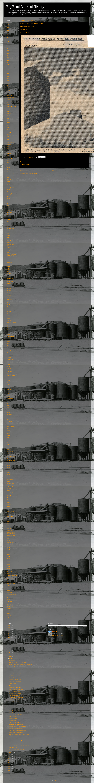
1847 (8, 24)
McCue (8, 366)
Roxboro (8, 493)
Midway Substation (11, 375)
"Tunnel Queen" (12, 683)
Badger (8, 125)
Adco (8, 92)
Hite (7, 306)
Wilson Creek (10, 606)
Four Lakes (9, 260)
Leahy (8, 339)
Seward (8, 519)
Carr (8, 165)
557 (7, 71)
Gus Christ (9, 288)
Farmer (8, 252)
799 (7, 75)
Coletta (8, 181)
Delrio (8, 214)
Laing (8, 331)
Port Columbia (10, 447)
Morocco (9, 394)
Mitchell (8, 378)
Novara (8, 419)
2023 (9, 631)
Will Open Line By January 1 (15, 693)
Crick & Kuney (10, 200)
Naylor (8, 405)
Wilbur (8, 603)
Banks (8, 127)
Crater (8, 196)
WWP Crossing (10, 618)
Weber (8, 590)
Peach (8, 444)
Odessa (8, 424)
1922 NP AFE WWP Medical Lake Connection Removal (21, 705)
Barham (8, 129)
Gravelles (9, 283)
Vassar (8, 562)
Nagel (8, 403)
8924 (8, 82)
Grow (8, 286)
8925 (8, 83)
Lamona (8, 334)
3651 (8, 53)
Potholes (9, 449)
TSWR (8, 558)
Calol (8, 162)
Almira (8, 104)
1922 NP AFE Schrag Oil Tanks (16, 728)
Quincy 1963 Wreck (11, 460)
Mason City (9, 362)
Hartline (8, 297)
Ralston (8, 463)
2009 (9, 774)
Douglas (8, 230)
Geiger (8, 268)
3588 (8, 52)
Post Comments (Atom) (31, 173)
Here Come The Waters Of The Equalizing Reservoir (20, 745)
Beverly (8, 136)
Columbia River (10, 185)
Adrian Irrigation (10, 97)
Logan (8, 347)
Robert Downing (10, 483)
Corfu (8, 191)
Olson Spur (9, 428)
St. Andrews (9, 537)
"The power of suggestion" (15, 681)
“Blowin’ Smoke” (12, 712)
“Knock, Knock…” (13, 708)
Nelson (8, 407)
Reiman (8, 470)
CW (7, 203)
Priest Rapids (10, 451)
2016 (9, 760)
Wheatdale (9, 597)
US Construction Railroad (10, 560)
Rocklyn (8, 490)
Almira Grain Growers (11, 106)
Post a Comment (26, 164)
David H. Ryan (10, 210)
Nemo (8, 410)
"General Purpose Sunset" (15, 670)
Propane (8, 453)
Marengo (9, 361)
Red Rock (9, 469)
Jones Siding (9, 320)
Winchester (9, 608)
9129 (8, 85)
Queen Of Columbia (11, 456)
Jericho (8, 318)
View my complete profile (57, 635)
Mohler (8, 380)
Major (8, 354)
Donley (8, 224)
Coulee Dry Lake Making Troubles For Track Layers (20, 664)
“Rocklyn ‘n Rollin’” (13, 720)
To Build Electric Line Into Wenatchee (17, 726)
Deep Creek (9, 212)
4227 (8, 67)
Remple (8, 472)
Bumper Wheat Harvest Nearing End (17, 741)
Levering (9, 341)
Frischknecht (9, 262)
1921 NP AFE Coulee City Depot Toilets (18, 662)
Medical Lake (10, 371)
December (11, 639)
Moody (8, 391)
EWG (8, 249)
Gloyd (8, 271)
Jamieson (9, 311)
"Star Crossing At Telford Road (15, 668)
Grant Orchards (10, 281)
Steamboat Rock (10, 542)
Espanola (9, 247)
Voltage (8, 566)
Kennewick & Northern (12, 322)
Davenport (9, 208)
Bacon (8, 123)
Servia (8, 518)
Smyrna (8, 526)
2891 (8, 36)
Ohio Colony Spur (11, 426)
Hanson (8, 293)
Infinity (10, 685)
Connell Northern (10, 187)
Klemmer (9, 325)
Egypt (8, 237)
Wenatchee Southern (11, 594)
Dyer (8, 233)
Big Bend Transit (10, 142)
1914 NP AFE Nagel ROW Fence (16, 703)
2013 (9, 766)
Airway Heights (10, 100)
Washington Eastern (11, 577)
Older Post (84, 170)
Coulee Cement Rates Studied (15, 732)
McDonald (9, 368)
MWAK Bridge (12, 660)
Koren (8, 327)
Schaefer (9, 504)
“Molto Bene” (12, 707)
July (10, 648)
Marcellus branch (10, 359)
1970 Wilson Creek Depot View (16, 689)
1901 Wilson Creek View (14, 691)
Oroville (8, 431)
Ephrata (8, 242)
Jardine (8, 315)
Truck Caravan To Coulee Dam (16, 699)
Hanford (8, 292)
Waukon (8, 585)
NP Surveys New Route (14, 701)
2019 (9, 754)
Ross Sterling (10, 492)
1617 (8, 22)
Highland (9, 301)
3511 (8, 50)
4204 (8, 64)
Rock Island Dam (10, 486)
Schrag (8, 509)
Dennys (8, 216)
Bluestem (9, 144)
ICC (7, 308)
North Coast (9, 414)
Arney (8, 118)
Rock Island (9, 485)
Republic (9, 474)
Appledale (9, 113)
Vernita (8, 564)
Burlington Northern (11, 158)
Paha (8, 437)
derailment (9, 219)
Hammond (9, 290)
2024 (9, 629)
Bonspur (8, 148)
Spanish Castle (10, 530)
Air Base (8, 99)
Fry (7, 264)
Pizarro (8, 446)
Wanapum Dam (10, 571)
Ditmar (8, 221)
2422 (8, 32)
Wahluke (9, 570)
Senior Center (10, 516)
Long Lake (9, 348)
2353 (8, 30)
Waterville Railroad (11, 583)
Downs (8, 231)
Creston (8, 198)
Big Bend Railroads (11, 141)
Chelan (8, 175)
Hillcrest (8, 304)
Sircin (8, 525)
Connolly (9, 189)
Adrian (8, 93)
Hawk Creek (9, 299)
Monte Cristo (9, 387)
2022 (9, 633)
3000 (8, 39)
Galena (8, 266)
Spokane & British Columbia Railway (11, 533)
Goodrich (9, 273)
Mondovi (8, 386)
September (12, 645)
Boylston (9, 149)
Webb (8, 588)
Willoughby (9, 604)
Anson (8, 111)
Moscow (8, 396)
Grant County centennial (10, 279)
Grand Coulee (10, 276)
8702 (8, 80)
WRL (8, 617)
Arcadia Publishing (11, 116)
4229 (8, 69)
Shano (8, 521)
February (11, 658)
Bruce (8, 155)
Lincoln (8, 343)
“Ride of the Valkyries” (14, 710)
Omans (8, 430)
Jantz (8, 313)
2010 (9, 772)
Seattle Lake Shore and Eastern (11, 512)
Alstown (8, 108)
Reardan (9, 467)
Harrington (9, 295)
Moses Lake (9, 400)
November (11, 641)
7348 (8, 73)
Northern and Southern (12, 416)
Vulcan (8, 568)
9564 (8, 87)
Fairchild (8, 250)
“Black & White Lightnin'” (14, 675)
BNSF (8, 146)
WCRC (8, 587)
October (11, 643)
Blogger (55, 780)
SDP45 (55, 631)
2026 (9, 625)
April (10, 654)
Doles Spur (9, 223)
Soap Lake (9, 528)
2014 (9, 764)
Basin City (9, 131)
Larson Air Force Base (12, 336)
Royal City (9, 495)
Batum (8, 134)
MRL (8, 401)
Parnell (8, 440)
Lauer (8, 338)
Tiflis (8, 552)
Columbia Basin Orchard (10, 183)
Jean (8, 316)
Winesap (9, 610)
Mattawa (8, 364)
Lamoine (9, 332)
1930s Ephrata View (13, 747)
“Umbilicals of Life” (13, 718)
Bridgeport (9, 153)
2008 (9, 776)
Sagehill (8, 501)
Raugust (8, 465)
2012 (9, 768)
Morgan (8, 393)
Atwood (8, 122)
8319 (8, 78)
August (11, 646)
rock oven (9, 488)
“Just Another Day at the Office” (16, 714)
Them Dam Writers (11, 551)
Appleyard (9, 115)
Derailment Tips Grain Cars (15, 695)
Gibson (8, 269)
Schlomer (9, 506)
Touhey (8, 554)
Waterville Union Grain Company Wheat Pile (19, 740)
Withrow (8, 613)
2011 (9, 770)
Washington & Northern (12, 575)
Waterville (9, 581)
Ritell (8, 477)
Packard (8, 435)
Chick (8, 177)
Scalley (8, 502)
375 (7, 55)
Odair (8, 423)
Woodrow (9, 615)
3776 (8, 57)
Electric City (9, 240)
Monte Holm (9, 389)
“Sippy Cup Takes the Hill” (15, 679)
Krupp (8, 329)
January (11, 752)
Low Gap (9, 350)
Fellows (8, 257)
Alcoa (8, 102)
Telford (8, 549)
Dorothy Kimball (10, 228)
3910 (8, 59)
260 (7, 34)
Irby (7, 309)
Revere (8, 476)
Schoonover (9, 508)
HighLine (9, 302)
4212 (8, 66)
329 (7, 48)
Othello (8, 433)
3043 (8, 43)
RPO (8, 497)
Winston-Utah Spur (11, 611)
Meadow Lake (10, 370)
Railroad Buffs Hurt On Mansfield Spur (17, 738)
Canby (8, 164)
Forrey (8, 259)
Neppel (8, 412)
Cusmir (8, 201)
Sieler (8, 523)
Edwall (8, 235)
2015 (9, 762)
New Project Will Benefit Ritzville (16, 724)
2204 (8, 29)
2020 (9, 637)
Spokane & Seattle (11, 535)
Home (54, 170)
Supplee (8, 545)
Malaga (8, 355)
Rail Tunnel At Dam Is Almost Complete (17, 730)
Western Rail (9, 596)
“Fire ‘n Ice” (11, 671)
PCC (8, 442)
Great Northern (10, 285)
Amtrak (8, 109)
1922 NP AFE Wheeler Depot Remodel (17, 736)
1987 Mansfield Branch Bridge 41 (16, 749)
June (10, 650)
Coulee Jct (9, 194)
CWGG (8, 205)
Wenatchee (9, 592)
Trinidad (8, 556)
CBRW (8, 167)
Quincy (8, 458)
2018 (9, 756)
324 (7, 44)
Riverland (9, 481)
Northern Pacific (10, 417)
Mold (8, 382)
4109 (8, 62)
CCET (8, 169)
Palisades (9, 439)
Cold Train (9, 179)
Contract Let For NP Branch (15, 722)
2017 (9, 758)
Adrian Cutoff (9, 95)
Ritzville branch (10, 479)
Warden (8, 573)
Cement (8, 171)
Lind (8, 345)
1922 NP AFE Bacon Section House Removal (19, 734)
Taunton (8, 547)
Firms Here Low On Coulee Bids (16, 697)
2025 (9, 627)
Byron (8, 160)
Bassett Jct (9, 132)
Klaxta (8, 324)
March (10, 656)
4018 (8, 60)
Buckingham (9, 157)
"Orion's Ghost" (12, 677)
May (10, 652)
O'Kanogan (9, 421)
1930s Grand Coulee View (15, 687)
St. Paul (8, 540)
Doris (8, 226)
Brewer (8, 151)
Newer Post (23, 170)
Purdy (8, 454)
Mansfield (26, 159)
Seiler (8, 514)
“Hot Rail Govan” (13, 716)
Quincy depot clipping (11, 462)
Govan (8, 275)
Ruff (8, 499)
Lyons (8, 352)
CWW (8, 207)
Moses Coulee (10, 398)
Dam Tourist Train (13, 743)
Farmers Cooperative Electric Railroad (11, 255)
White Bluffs (9, 601)
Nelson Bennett (10, 408)
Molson (8, 384)
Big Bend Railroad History (25, 7)
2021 (9, 635)
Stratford (9, 544)
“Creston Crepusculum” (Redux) (16, 673)
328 (7, 46)
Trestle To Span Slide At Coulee (16, 666)
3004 (8, 41)
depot (8, 217)
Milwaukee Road (10, 377)
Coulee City (9, 193)
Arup (8, 120)
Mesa (8, 373)
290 (7, 37)
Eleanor (8, 239)
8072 (8, 76)
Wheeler (8, 599)
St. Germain (9, 538)
